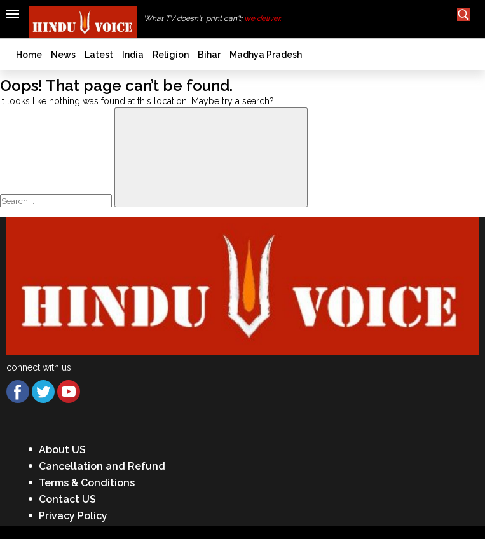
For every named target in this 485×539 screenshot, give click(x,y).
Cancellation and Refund (102, 466)
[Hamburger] (12, 14)
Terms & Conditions (87, 483)
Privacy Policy (73, 516)
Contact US (67, 499)
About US (62, 450)
